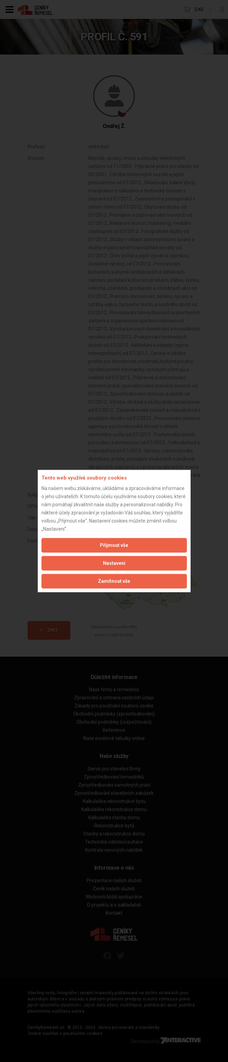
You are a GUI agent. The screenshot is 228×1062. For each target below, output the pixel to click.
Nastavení (114, 563)
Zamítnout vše (114, 580)
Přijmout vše (114, 545)
